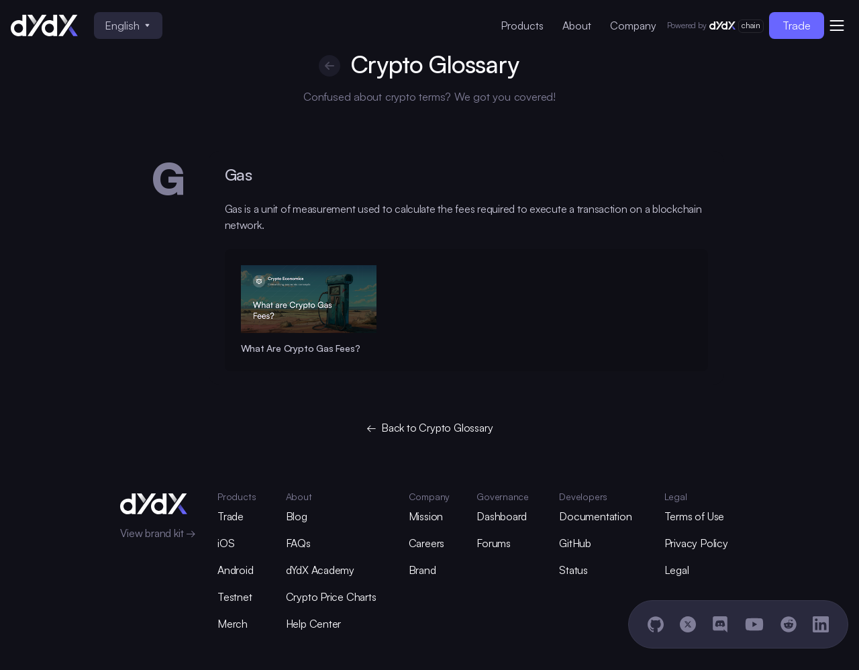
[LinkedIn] (821, 624)
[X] (688, 624)
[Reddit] (788, 624)
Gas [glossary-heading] (238, 174)
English (127, 25)
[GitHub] (656, 624)
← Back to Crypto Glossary (429, 427)
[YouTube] (754, 624)
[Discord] (720, 624)
